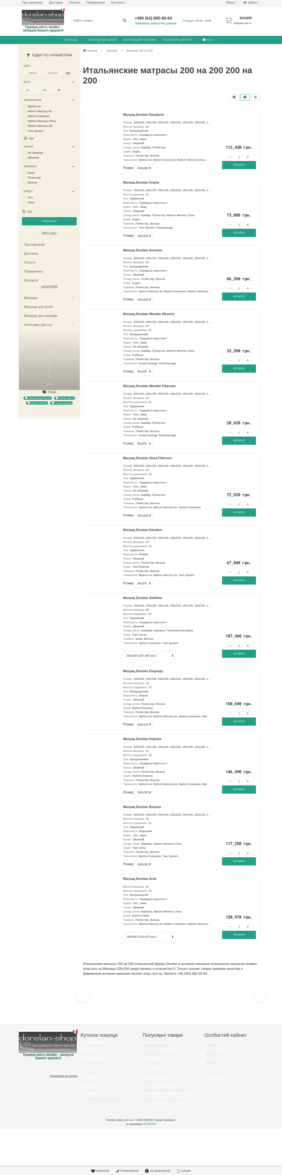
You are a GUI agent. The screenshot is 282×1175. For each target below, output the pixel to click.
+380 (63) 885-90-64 (153, 18)
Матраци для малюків (139, 39)
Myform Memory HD (159, 1074)
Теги (210, 40)
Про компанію (32, 2)
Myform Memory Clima (161, 1056)
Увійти (251, 2)
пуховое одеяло (62, 403)
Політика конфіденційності (103, 1101)
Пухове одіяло (65, 398)
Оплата (74, 2)
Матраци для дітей (102, 39)
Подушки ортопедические (164, 1101)
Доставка (56, 2)
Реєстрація (217, 1056)
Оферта (89, 1092)
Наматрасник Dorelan (38, 398)
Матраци (73, 39)
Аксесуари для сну (179, 39)
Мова (232, 2)
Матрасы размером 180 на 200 (168, 1092)
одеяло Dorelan (37, 403)
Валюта (214, 1074)
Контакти (117, 2)
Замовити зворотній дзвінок (155, 23)
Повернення (95, 2)
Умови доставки (95, 1065)
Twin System (154, 1065)
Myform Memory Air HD (161, 1083)
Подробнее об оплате (64, 1076)
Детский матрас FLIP (160, 1047)
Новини (88, 1083)
